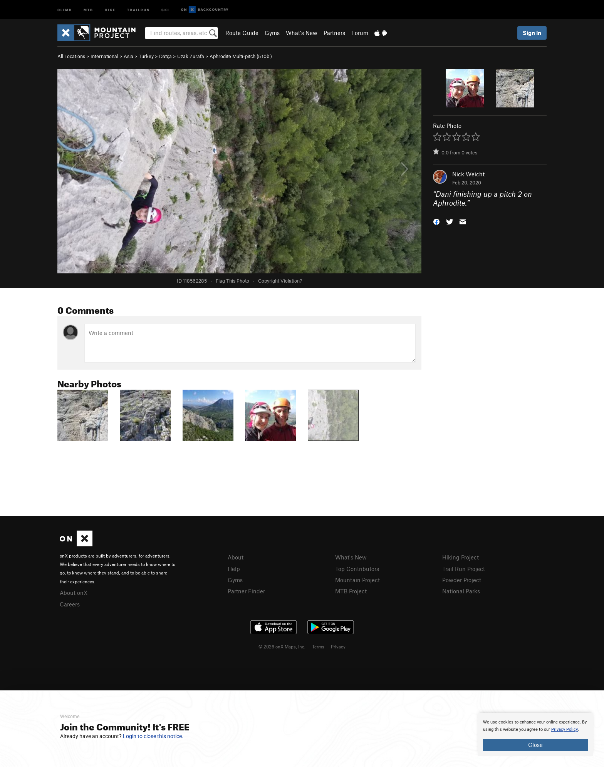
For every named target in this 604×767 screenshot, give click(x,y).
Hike (110, 9)
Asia (128, 56)
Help (234, 568)
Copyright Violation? (280, 281)
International (104, 56)
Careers (70, 604)
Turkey (146, 56)
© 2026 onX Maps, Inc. (281, 646)
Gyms (272, 32)
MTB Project (351, 591)
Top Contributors (357, 568)
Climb (64, 9)
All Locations (71, 56)
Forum (359, 32)
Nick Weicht (468, 174)
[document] (535, 734)
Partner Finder (246, 591)
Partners (334, 32)
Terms (318, 646)
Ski (165, 9)
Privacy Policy (564, 729)
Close (535, 744)
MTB (88, 9)
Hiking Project (460, 557)
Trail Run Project (463, 568)
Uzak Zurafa (190, 56)
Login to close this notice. (153, 736)
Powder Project (461, 579)
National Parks (461, 591)
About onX (73, 592)
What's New (301, 32)
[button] (436, 220)
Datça (165, 56)
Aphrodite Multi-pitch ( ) (241, 56)
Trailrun (138, 9)
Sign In (532, 32)
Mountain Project (357, 579)
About (235, 557)
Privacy (338, 646)
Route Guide (241, 32)
